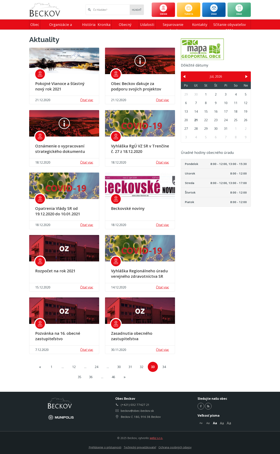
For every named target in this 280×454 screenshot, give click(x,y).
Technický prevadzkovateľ (140, 447)
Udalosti (147, 24)
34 (164, 367)
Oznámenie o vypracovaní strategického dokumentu (60, 148)
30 (119, 367)
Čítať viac (86, 100)
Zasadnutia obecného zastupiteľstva (131, 336)
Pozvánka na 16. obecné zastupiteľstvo (57, 336)
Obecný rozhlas (125, 25)
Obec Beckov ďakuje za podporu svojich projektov (136, 86)
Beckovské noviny (128, 208)
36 (91, 377)
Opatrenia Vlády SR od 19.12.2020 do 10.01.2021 (57, 211)
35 (79, 377)
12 (74, 367)
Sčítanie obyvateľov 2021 (229, 25)
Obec (34, 24)
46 (113, 377)
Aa (201, 423)
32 (141, 367)
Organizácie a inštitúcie (60, 25)
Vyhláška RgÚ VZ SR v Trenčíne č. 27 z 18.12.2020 (140, 148)
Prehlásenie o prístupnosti (105, 447)
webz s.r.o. (156, 438)
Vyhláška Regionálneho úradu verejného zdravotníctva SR (139, 273)
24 (96, 367)
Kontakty (199, 24)
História (88, 24)
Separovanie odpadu (173, 25)
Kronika (104, 24)
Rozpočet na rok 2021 (55, 270)
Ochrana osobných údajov (175, 447)
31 (130, 367)
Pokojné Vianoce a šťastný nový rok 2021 (60, 86)
